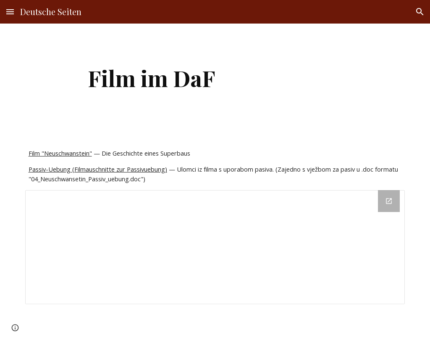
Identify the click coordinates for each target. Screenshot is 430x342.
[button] (10, 11)
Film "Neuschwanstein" (60, 153)
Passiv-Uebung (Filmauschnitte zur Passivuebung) (98, 169)
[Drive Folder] (215, 247)
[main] (151, 78)
